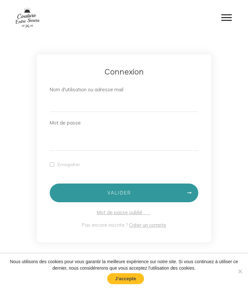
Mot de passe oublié (123, 212)
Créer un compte (147, 225)
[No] (240, 271)
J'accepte (125, 278)
